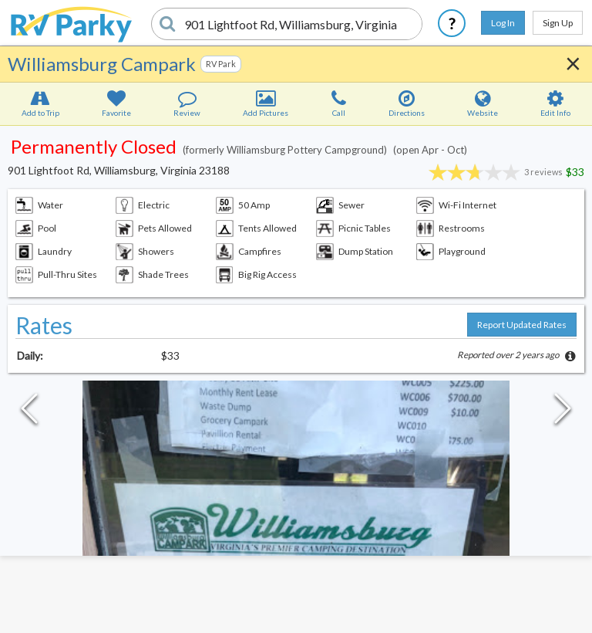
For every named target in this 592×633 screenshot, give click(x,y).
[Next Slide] (562, 412)
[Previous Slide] (29, 412)
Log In (503, 23)
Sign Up (558, 23)
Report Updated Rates (522, 324)
